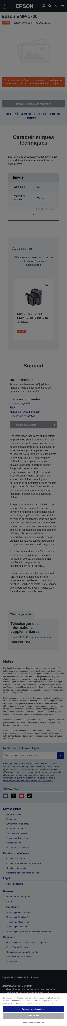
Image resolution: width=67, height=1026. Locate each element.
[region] (33, 1009)
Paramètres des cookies (33, 1022)
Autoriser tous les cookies (33, 1009)
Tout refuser (33, 1016)
